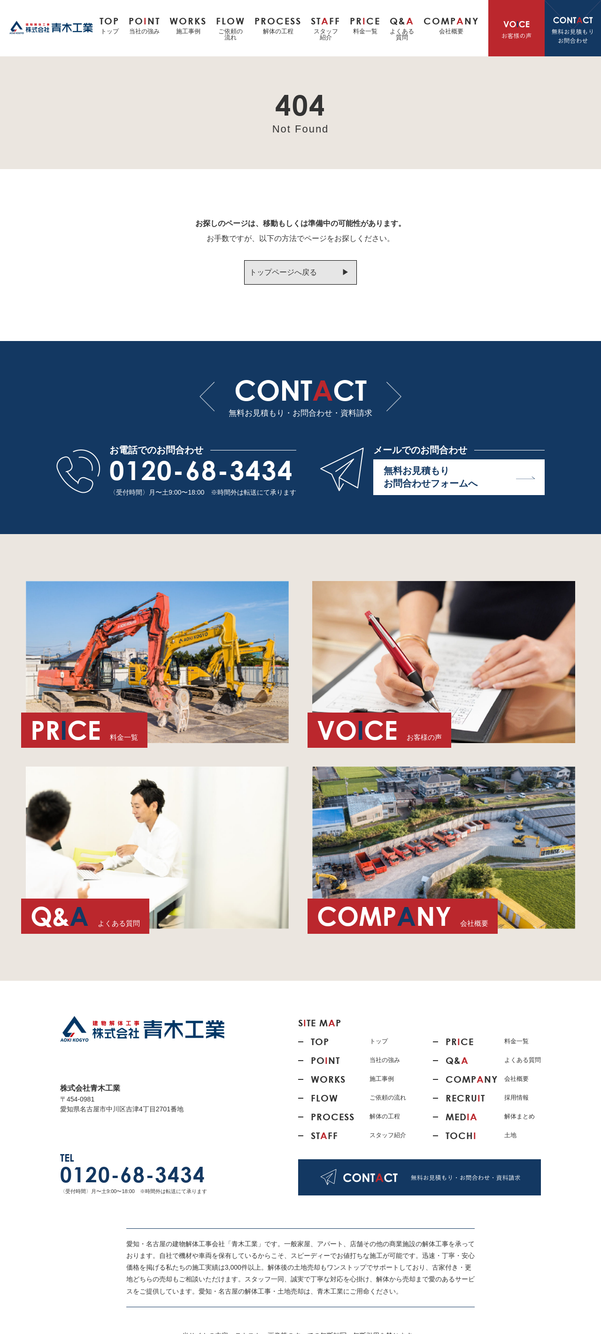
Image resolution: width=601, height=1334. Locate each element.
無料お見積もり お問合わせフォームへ (459, 477)
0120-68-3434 (201, 470)
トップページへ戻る (283, 272)
